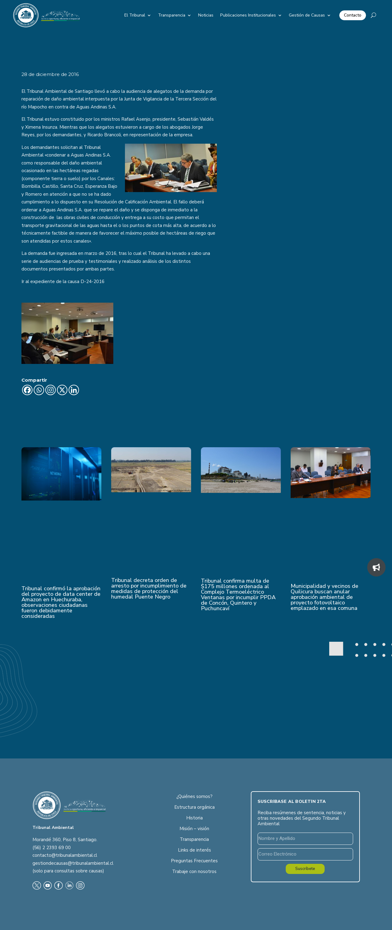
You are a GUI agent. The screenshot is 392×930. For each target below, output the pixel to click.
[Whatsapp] (39, 390)
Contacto (352, 15)
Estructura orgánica (194, 807)
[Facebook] (27, 390)
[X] (62, 390)
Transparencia (171, 15)
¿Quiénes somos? (194, 796)
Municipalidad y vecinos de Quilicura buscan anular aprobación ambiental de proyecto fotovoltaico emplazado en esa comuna (324, 597)
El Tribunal (134, 15)
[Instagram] (50, 390)
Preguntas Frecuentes (194, 861)
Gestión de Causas (307, 15)
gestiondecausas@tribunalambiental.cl (72, 863)
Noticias (205, 15)
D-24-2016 (92, 281)
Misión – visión (194, 829)
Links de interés (194, 850)
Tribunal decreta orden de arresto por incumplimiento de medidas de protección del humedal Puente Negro (149, 588)
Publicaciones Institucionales (248, 15)
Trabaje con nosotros (194, 871)
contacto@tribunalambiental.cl (64, 855)
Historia (194, 818)
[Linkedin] (74, 390)
